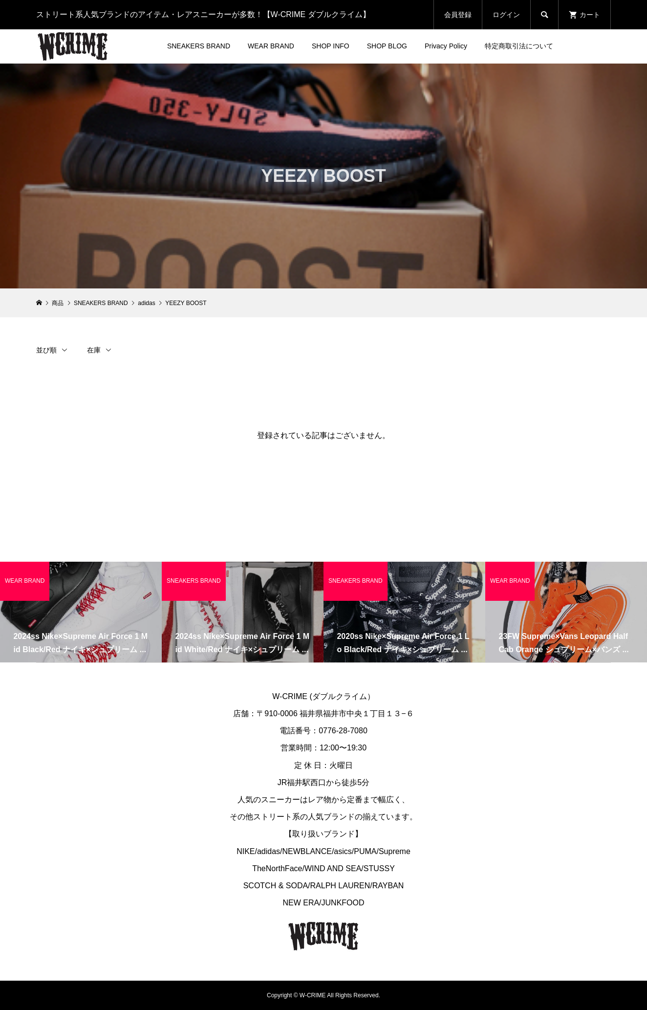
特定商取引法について (519, 46)
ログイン (506, 15)
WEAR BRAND (271, 46)
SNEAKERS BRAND (198, 46)
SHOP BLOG (387, 46)
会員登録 (458, 15)
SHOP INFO (330, 46)
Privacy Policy (446, 46)
